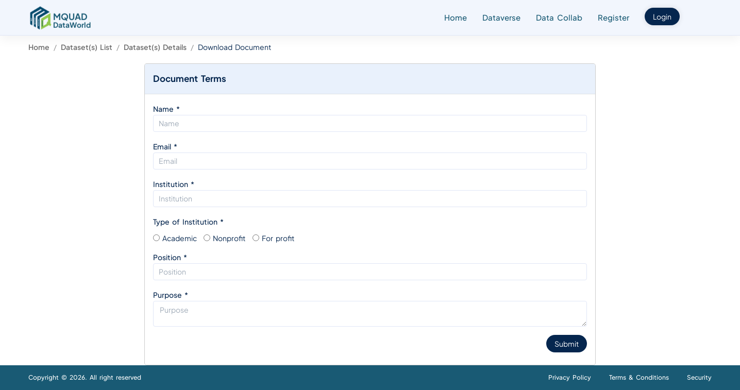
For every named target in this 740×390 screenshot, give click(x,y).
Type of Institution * (188, 221)
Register (613, 17)
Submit (566, 343)
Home (455, 17)
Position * (170, 257)
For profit (278, 238)
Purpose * (170, 294)
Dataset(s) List (86, 47)
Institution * (173, 184)
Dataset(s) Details (155, 47)
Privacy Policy (569, 377)
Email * (165, 146)
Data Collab (559, 17)
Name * (166, 108)
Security (699, 377)
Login (662, 16)
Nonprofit (229, 238)
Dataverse (501, 17)
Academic (179, 238)
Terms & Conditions (639, 377)
